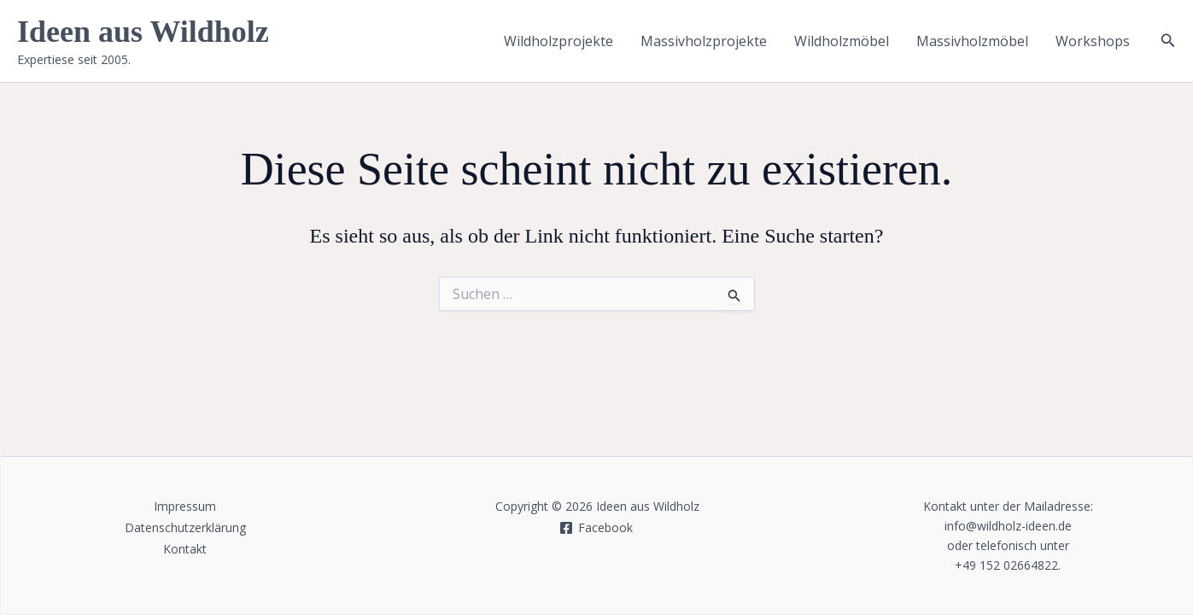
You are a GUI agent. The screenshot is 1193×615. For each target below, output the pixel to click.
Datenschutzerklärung (185, 527)
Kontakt (185, 549)
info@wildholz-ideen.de (1008, 526)
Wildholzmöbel (841, 41)
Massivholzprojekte (703, 41)
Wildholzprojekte (558, 41)
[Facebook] (596, 528)
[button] (1168, 41)
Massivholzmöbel (972, 41)
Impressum (185, 506)
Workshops (1093, 41)
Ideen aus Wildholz (143, 32)
